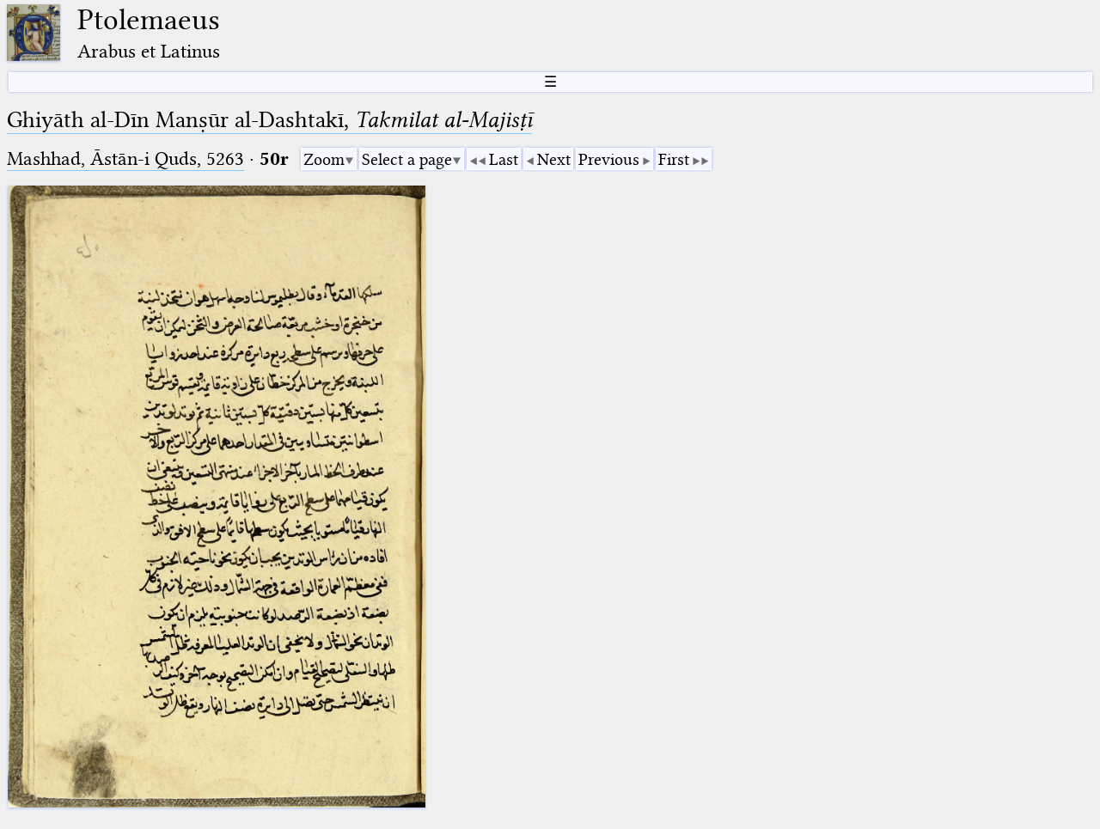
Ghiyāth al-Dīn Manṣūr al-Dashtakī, (269, 120)
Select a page (407, 159)
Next (554, 159)
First (673, 159)
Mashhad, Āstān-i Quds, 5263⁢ (125, 158)
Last (503, 159)
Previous (608, 159)
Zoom (324, 159)
